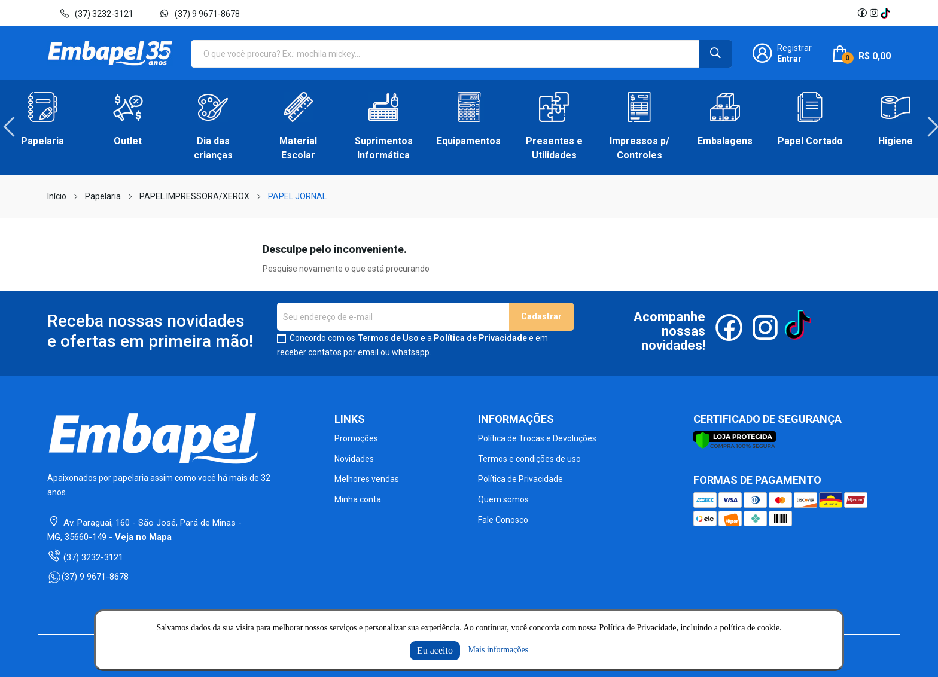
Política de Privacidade (480, 338)
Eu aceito (435, 650)
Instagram (874, 13)
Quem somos (503, 499)
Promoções (356, 438)
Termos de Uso (388, 338)
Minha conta (357, 499)
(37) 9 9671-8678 (199, 13)
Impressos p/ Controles (639, 148)
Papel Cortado (810, 141)
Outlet (128, 141)
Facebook (862, 13)
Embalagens (725, 141)
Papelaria (42, 141)
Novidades (354, 458)
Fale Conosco (503, 519)
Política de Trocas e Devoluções (537, 438)
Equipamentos (469, 141)
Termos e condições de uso (529, 458)
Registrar (794, 48)
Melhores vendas (366, 479)
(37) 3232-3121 (96, 13)
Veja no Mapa (143, 537)
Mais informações (498, 649)
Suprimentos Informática (384, 148)
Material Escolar (298, 148)
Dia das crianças (213, 148)
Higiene (895, 141)
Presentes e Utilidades (554, 148)
